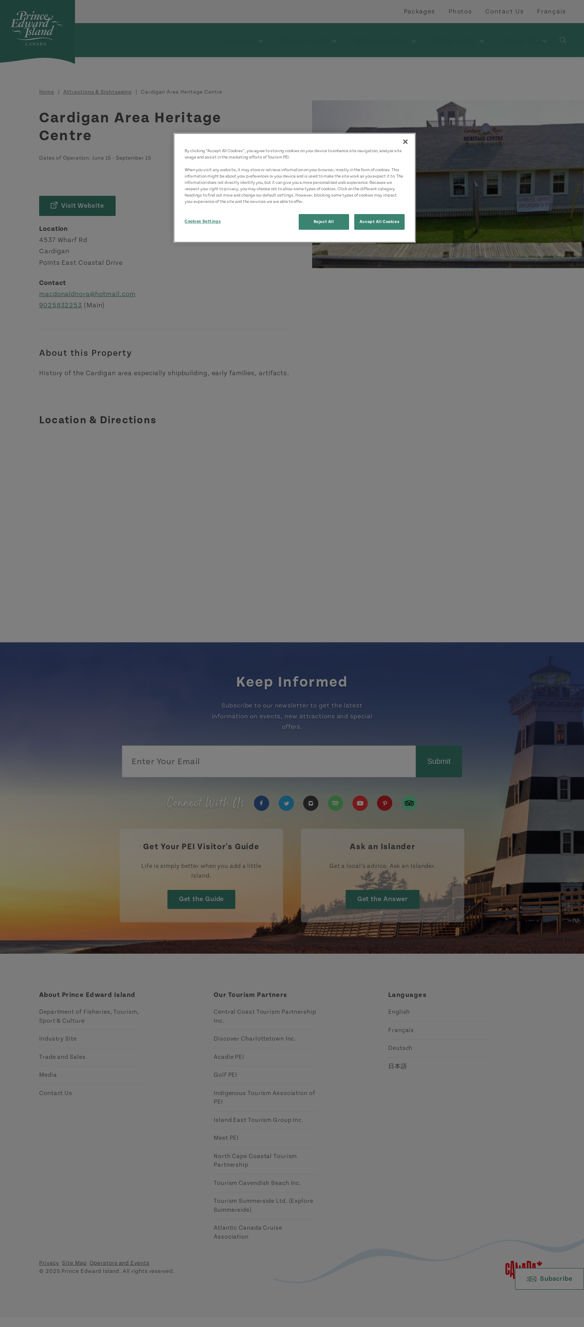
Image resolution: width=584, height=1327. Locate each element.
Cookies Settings (203, 221)
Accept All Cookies (379, 221)
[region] (294, 188)
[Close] (405, 142)
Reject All (324, 221)
